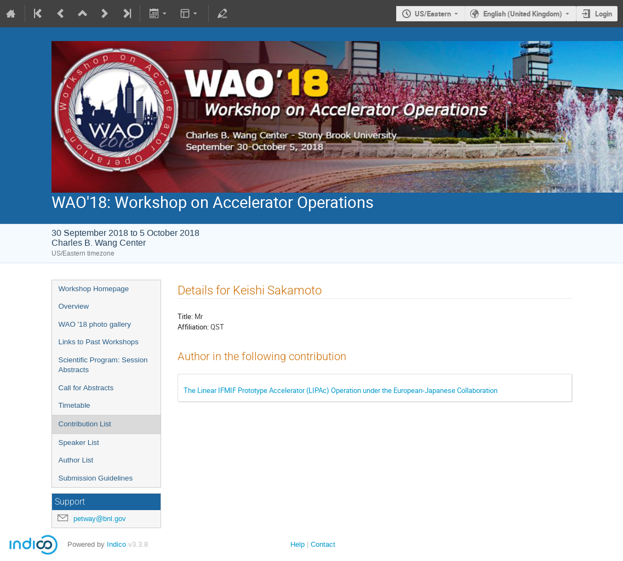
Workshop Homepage (94, 289)
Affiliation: (193, 327)
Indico (116, 544)
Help (297, 544)
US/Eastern (433, 14)
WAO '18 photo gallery (95, 324)
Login (603, 14)
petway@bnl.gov (99, 518)
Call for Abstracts (86, 388)
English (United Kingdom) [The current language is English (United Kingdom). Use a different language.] (522, 14)
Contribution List (85, 424)
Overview (74, 306)
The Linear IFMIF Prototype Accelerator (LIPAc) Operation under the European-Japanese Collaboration (341, 390)
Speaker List (79, 442)
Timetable (74, 405)
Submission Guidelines (96, 478)
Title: (185, 316)
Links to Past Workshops (99, 342)
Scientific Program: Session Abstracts (103, 365)
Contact (323, 544)
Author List (76, 460)
